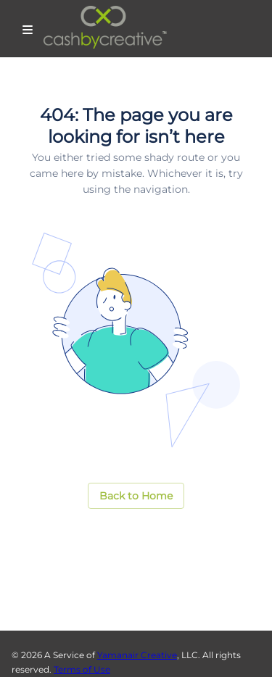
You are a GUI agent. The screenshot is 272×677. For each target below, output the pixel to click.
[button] (136, 496)
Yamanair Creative (137, 654)
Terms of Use (82, 669)
